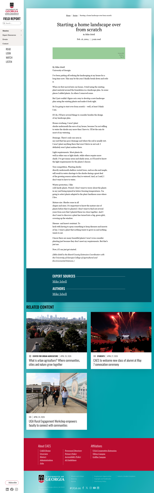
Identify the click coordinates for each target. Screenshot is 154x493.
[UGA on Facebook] (83, 488)
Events (5, 39)
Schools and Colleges (77, 476)
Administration (46, 460)
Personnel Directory (73, 451)
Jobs (42, 463)
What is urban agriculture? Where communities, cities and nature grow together (54, 362)
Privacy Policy (71, 454)
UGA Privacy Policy (100, 481)
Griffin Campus (99, 457)
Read (8, 49)
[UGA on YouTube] (95, 488)
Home (68, 15)
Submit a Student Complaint (126, 476)
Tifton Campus (99, 454)
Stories (6, 31)
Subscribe (13, 482)
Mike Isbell (60, 281)
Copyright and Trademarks (102, 479)
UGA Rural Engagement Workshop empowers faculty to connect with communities (53, 423)
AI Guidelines (70, 460)
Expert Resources (9, 35)
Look (8, 53)
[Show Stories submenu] (21, 31)
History (43, 457)
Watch (9, 57)
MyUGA (73, 481)
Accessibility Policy (73, 457)
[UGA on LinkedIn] (98, 488)
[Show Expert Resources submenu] (21, 35)
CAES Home (45, 451)
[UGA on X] (87, 488)
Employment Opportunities (102, 476)
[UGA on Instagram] (91, 488)
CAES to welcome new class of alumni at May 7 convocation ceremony (117, 362)
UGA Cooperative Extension (105, 451)
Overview (44, 454)
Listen (9, 62)
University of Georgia (52, 479)
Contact (5, 44)
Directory (74, 479)
